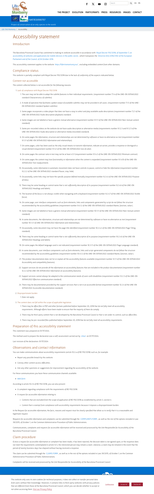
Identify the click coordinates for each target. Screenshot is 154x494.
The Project (63, 12)
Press (104, 12)
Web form (21, 378)
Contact (137, 12)
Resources (115, 12)
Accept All (124, 484)
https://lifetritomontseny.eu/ (66, 64)
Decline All (137, 484)
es (139, 3)
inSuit (83, 336)
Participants (92, 12)
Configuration (109, 484)
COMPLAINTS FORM (88, 419)
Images (126, 12)
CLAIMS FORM (52, 453)
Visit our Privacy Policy (42, 489)
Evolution (77, 12)
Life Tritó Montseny (8, 29)
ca (135, 3)
